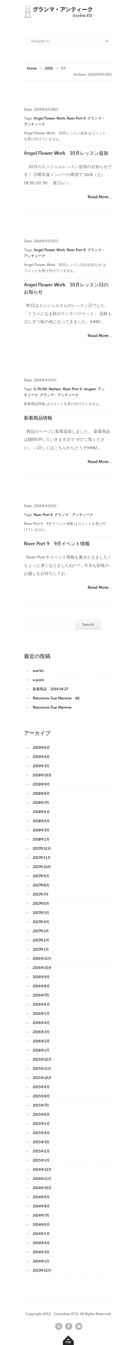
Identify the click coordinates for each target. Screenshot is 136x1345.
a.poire (38, 680)
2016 (49, 68)
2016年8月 (41, 986)
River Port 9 (76, 118)
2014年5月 (41, 1234)
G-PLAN (40, 389)
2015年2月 (41, 1151)
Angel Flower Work (49, 118)
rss (58, 1326)
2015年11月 (42, 1069)
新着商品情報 (38, 418)
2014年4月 (41, 1243)
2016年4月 (41, 1023)
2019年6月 (41, 748)
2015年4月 (41, 1133)
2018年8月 (41, 793)
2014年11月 (42, 1179)
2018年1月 (41, 839)
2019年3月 (41, 766)
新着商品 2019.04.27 (50, 689)
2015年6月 (41, 1114)
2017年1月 (41, 949)
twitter (78, 1326)
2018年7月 (41, 803)
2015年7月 (41, 1105)
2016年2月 (41, 1041)
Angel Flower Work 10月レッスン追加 (66, 153)
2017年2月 (41, 940)
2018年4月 (41, 821)
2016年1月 (41, 1050)
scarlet (38, 671)
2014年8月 (41, 1206)
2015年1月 (41, 1160)
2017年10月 (42, 867)
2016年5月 (41, 1014)
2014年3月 (41, 1252)
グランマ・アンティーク (59, 395)
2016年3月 (41, 1032)
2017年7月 (41, 894)
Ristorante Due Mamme (52, 707)
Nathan (55, 389)
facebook (68, 1326)
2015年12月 (42, 1059)
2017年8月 (41, 885)
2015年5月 (41, 1124)
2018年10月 (42, 775)
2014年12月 (42, 1169)
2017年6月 (41, 903)
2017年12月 (42, 848)
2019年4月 (41, 757)
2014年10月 (42, 1188)
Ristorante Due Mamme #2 (56, 698)
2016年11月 (42, 959)
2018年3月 (41, 830)
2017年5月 (41, 913)
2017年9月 (41, 876)
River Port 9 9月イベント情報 (57, 543)
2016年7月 (41, 995)
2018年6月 (41, 812)
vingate (89, 389)
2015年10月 (42, 1078)
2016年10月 (42, 968)
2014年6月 (41, 1225)
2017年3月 (41, 931)
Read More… (100, 196)
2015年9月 (41, 1087)
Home (32, 68)
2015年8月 (41, 1096)
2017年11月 (42, 858)
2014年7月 (41, 1215)
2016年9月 (41, 977)
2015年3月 (41, 1142)
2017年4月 (41, 922)
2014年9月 (41, 1197)
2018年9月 (41, 784)
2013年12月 (42, 1270)
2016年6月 (41, 1004)
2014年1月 (41, 1261)
